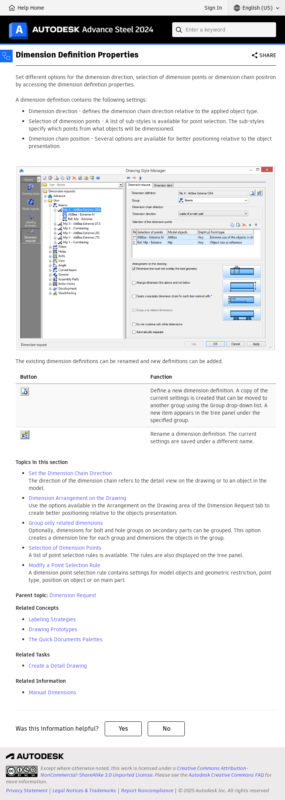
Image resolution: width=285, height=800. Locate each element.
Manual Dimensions (52, 692)
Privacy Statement (27, 790)
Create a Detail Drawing (58, 665)
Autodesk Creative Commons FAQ (226, 774)
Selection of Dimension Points (65, 548)
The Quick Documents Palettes (65, 639)
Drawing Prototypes (53, 629)
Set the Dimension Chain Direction (70, 473)
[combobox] (224, 29)
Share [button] (267, 55)
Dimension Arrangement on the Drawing (77, 498)
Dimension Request (72, 595)
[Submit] (179, 29)
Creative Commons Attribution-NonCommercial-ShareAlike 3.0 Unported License (144, 771)
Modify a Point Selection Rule (64, 565)
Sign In (213, 7)
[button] (256, 8)
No (166, 728)
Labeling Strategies (52, 619)
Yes (123, 728)
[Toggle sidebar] (6, 56)
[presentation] (21, 771)
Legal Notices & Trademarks (84, 790)
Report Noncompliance (147, 790)
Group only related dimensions (66, 523)
